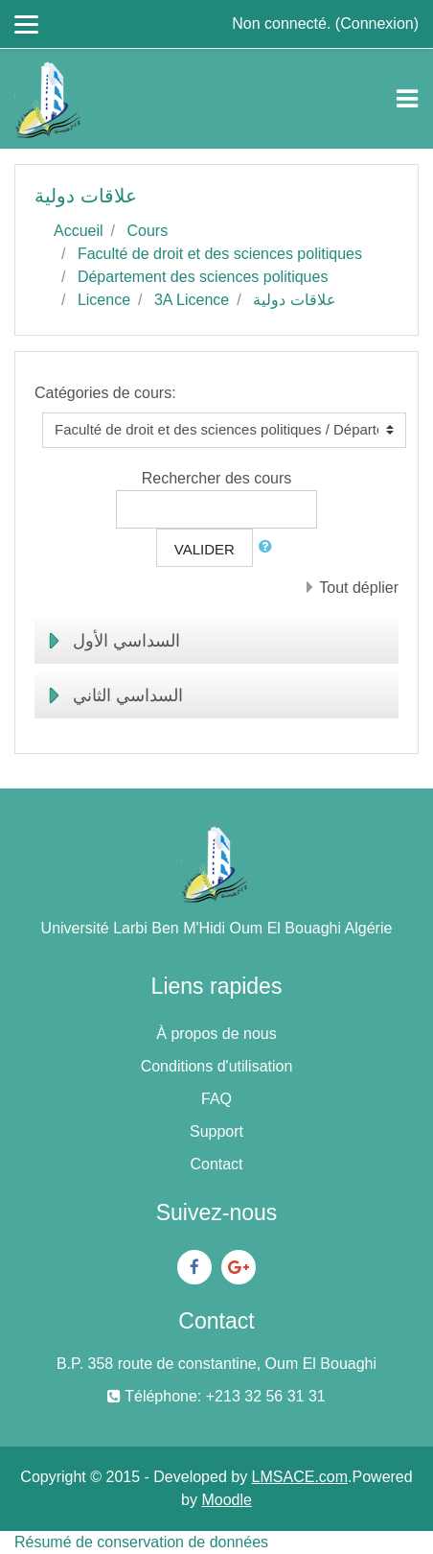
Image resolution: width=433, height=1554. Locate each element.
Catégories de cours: (105, 393)
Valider (204, 549)
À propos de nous (216, 1033)
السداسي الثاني (128, 695)
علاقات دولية (294, 300)
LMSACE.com (300, 1477)
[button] (269, 547)
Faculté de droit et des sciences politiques (220, 254)
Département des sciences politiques (203, 277)
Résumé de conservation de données (141, 1542)
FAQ (216, 1099)
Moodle (226, 1500)
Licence (104, 300)
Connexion (377, 23)
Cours (147, 231)
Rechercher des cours (217, 478)
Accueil (78, 231)
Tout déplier (359, 587)
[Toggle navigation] (407, 99)
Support (216, 1131)
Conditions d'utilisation (217, 1066)
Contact (216, 1164)
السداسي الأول (126, 640)
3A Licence (191, 300)
